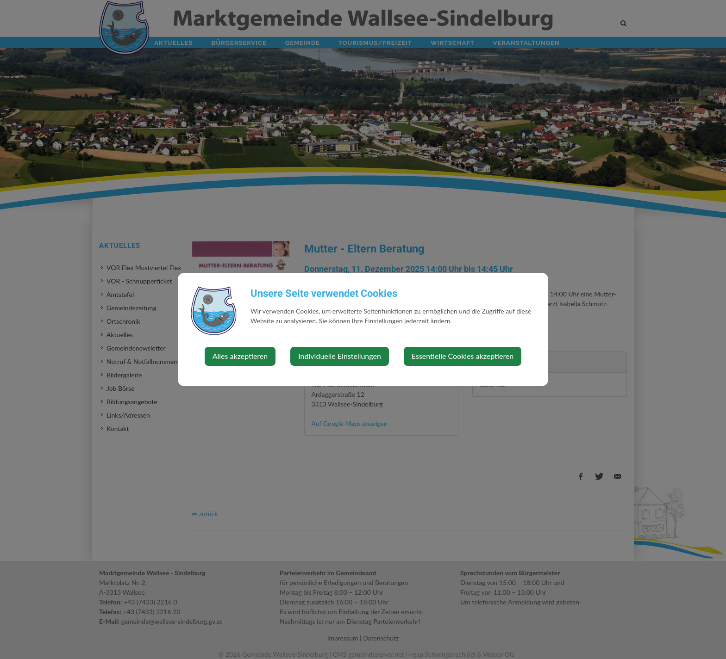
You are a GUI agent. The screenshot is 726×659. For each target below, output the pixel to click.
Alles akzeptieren (240, 355)
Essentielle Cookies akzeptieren (462, 355)
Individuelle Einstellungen (339, 355)
